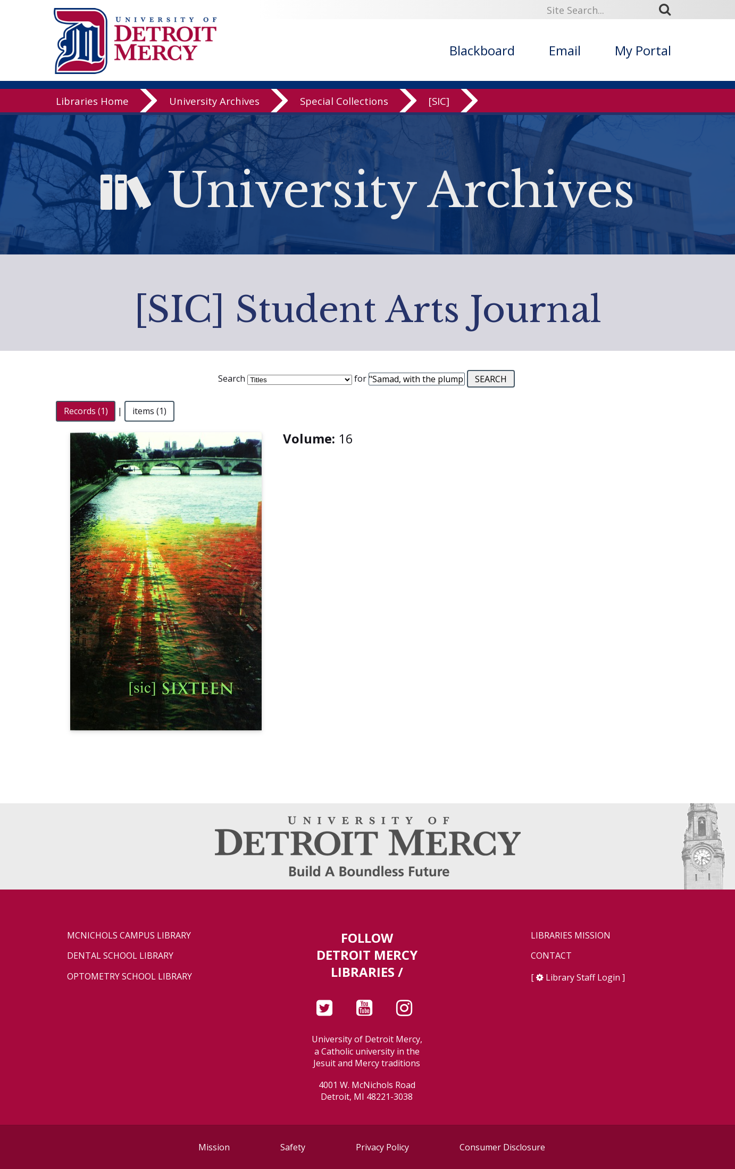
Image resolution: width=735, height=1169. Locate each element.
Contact (551, 956)
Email (565, 50)
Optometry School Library (129, 977)
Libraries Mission (571, 936)
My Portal (643, 50)
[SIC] (439, 103)
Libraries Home (92, 103)
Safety (292, 1147)
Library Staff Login (583, 977)
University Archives (214, 103)
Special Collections (344, 103)
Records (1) (86, 411)
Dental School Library (120, 956)
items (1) (149, 411)
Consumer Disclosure (502, 1147)
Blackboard (482, 50)
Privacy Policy (382, 1147)
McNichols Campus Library (129, 936)
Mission (214, 1147)
